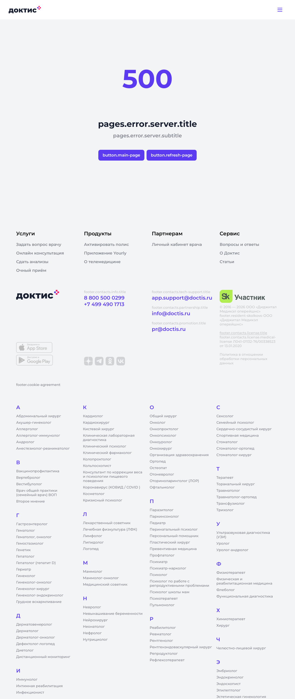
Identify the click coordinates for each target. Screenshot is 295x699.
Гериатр (23, 569)
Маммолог (92, 571)
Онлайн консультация (40, 253)
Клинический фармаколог (107, 453)
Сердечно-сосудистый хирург (244, 429)
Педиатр (158, 523)
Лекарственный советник (107, 523)
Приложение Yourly (105, 253)
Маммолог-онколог (101, 578)
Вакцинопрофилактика (37, 471)
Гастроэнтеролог (32, 524)
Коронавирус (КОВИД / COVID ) (111, 487)
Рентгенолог (161, 641)
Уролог (223, 543)
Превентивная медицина (173, 549)
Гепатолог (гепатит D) (36, 563)
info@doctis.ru (171, 313)
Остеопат (158, 468)
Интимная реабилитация (39, 686)
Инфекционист (30, 692)
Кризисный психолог (102, 500)
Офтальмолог (162, 487)
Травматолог (228, 490)
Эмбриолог (226, 671)
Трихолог (225, 510)
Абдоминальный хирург (38, 416)
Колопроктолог (97, 459)
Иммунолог (26, 679)
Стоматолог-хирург (234, 455)
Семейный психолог (235, 422)
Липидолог (93, 542)
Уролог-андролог (232, 550)
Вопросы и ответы (239, 244)
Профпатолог (162, 555)
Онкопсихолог (163, 435)
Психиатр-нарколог (168, 568)
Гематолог (25, 530)
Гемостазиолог (30, 543)
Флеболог (225, 590)
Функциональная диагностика (244, 596)
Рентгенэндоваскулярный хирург (181, 647)
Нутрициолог (95, 639)
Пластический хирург (170, 542)
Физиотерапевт (230, 573)
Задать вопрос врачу (38, 244)
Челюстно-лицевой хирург (241, 648)
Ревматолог (161, 634)
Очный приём (31, 270)
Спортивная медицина (237, 435)
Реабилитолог (163, 628)
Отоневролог (162, 474)
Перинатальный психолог (174, 529)
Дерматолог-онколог (35, 637)
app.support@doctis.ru (182, 298)
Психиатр (159, 562)
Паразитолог (161, 510)
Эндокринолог (230, 677)
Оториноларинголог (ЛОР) (174, 481)
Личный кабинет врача (177, 244)
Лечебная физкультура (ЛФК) (110, 529)
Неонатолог (94, 627)
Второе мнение (30, 501)
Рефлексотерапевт (167, 660)
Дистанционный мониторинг (43, 657)
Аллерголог (27, 429)
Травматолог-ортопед (236, 497)
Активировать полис (106, 244)
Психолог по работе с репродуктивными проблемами (179, 583)
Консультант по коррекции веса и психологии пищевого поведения (112, 476)
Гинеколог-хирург (32, 589)
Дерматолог (27, 631)
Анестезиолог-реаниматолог (43, 448)
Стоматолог (227, 442)
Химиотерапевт (230, 619)
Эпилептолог (228, 690)
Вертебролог (28, 478)
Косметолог (94, 494)
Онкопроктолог (164, 429)
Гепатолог (25, 556)
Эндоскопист (228, 684)
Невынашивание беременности (113, 614)
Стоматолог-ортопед (235, 448)
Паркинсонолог (164, 516)
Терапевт (224, 478)
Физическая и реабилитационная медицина (244, 581)
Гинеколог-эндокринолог (39, 595)
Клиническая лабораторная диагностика (109, 437)
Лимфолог (92, 536)
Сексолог (224, 416)
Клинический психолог (104, 446)
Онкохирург (161, 448)
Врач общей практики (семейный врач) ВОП (36, 492)
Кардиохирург (96, 422)
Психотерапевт (164, 598)
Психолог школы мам (170, 592)
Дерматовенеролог (34, 624)
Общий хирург (163, 416)
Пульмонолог (162, 605)
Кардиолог (93, 416)
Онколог (158, 422)
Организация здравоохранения (179, 455)
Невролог (92, 607)
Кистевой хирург (98, 429)
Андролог (25, 442)
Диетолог (25, 650)
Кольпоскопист (97, 466)
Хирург (223, 625)
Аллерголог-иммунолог (38, 435)
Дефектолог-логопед (35, 644)
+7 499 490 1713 (104, 304)
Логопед (91, 549)
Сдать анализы (32, 262)
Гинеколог (25, 576)
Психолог (158, 575)
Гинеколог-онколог (34, 582)
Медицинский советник (105, 584)
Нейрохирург (95, 620)
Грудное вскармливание (39, 602)
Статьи (227, 262)
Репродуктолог (164, 654)
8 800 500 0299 (104, 298)
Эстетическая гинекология (241, 697)
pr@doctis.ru (169, 329)
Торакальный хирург (235, 484)
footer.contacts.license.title (243, 333)
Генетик (23, 550)
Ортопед (158, 461)
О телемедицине (102, 262)
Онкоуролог (161, 442)
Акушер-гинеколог (33, 422)
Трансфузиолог (230, 503)
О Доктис (230, 253)
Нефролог (92, 633)
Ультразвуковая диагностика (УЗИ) (243, 535)
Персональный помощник (174, 536)
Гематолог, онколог (33, 537)
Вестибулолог (29, 484)
